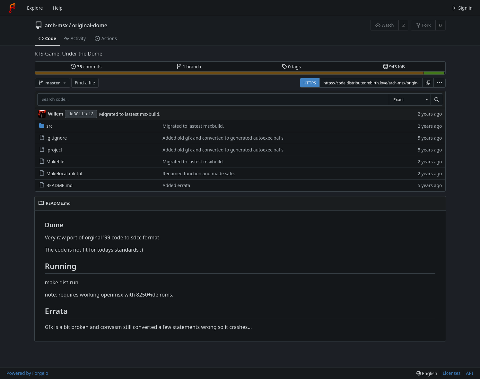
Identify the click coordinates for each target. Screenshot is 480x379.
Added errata (176, 185)
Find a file (85, 83)
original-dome (89, 25)
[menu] (439, 83)
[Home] (12, 8)
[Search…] (437, 99)
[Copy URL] (428, 83)
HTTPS (309, 83)
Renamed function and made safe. (198, 173)
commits (86, 67)
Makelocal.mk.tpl (61, 173)
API (469, 373)
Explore (35, 8)
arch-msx (56, 25)
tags (291, 67)
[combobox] (410, 99)
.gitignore (53, 138)
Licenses (452, 373)
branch (188, 67)
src (46, 126)
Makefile (52, 162)
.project (51, 150)
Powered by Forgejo (27, 373)
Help (58, 8)
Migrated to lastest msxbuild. (129, 114)
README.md (56, 185)
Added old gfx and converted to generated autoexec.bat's (223, 138)
